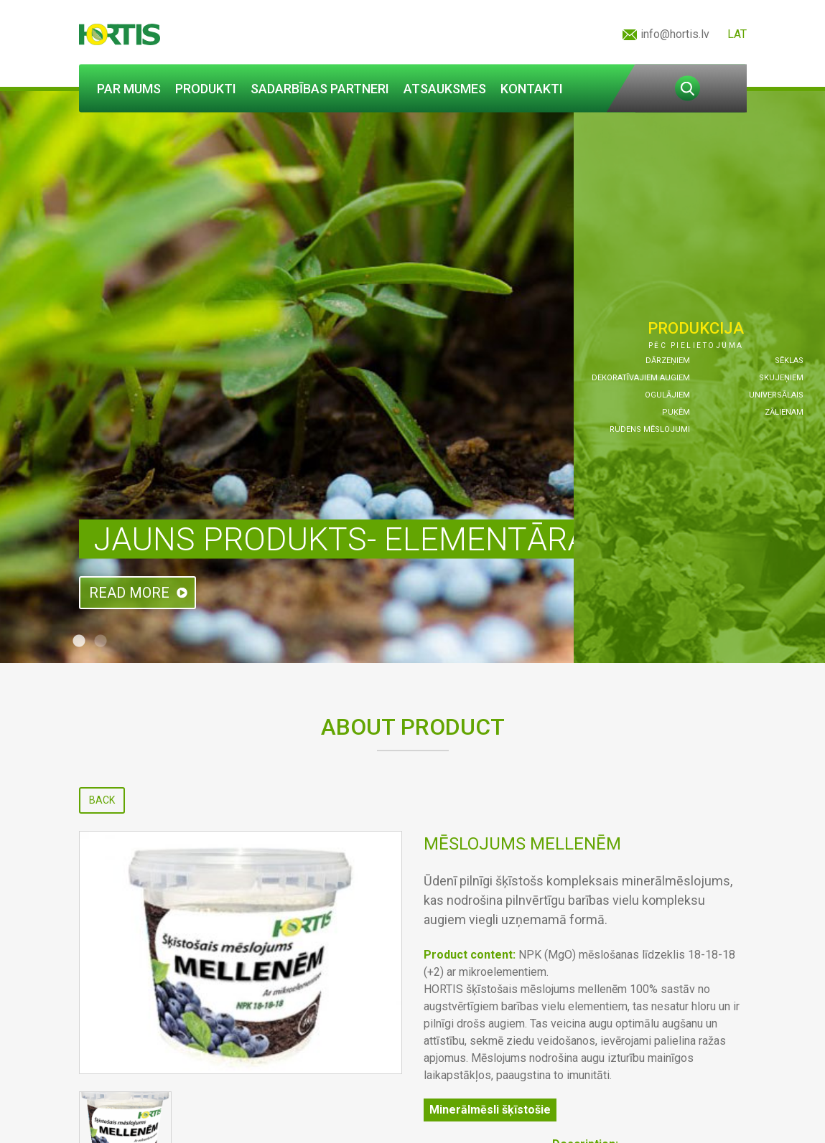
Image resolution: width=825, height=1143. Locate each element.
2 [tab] (100, 641)
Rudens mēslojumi (650, 429)
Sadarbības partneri (320, 88)
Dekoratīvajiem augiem (641, 377)
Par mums (129, 88)
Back (102, 800)
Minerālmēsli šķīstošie (490, 1109)
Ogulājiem (667, 395)
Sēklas (789, 360)
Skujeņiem (781, 377)
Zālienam (784, 412)
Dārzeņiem (667, 360)
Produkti (205, 88)
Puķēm (676, 412)
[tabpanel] (412, 377)
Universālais (776, 395)
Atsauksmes (445, 88)
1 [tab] (79, 641)
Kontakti (531, 88)
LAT (737, 34)
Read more (129, 592)
